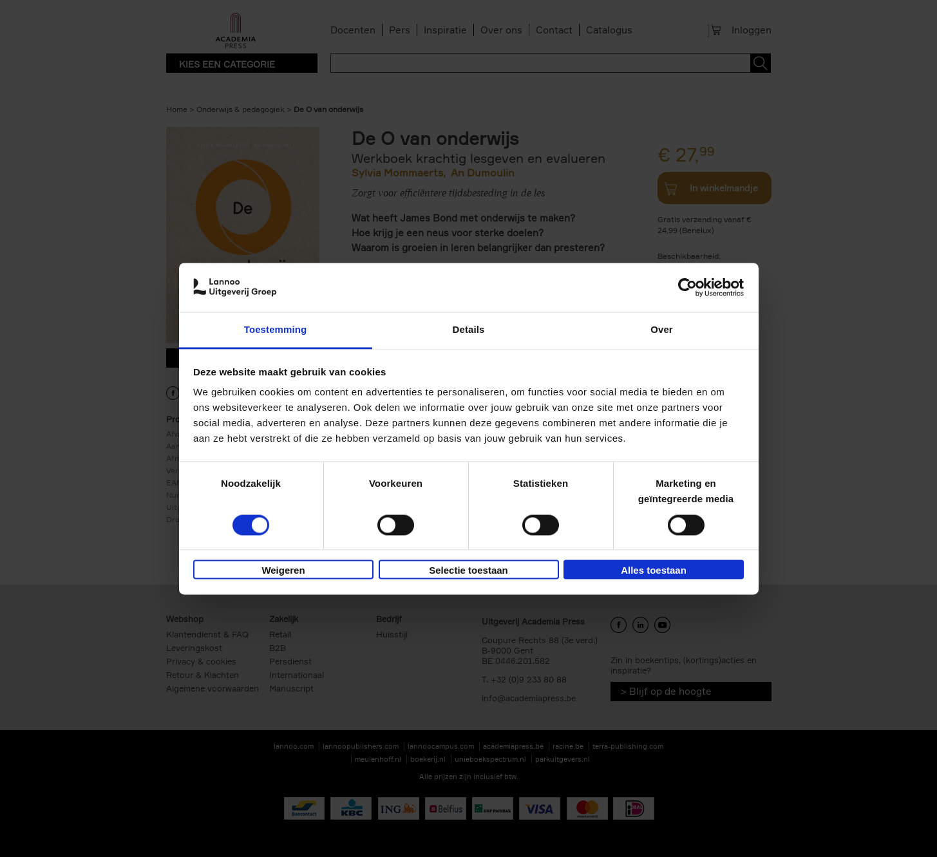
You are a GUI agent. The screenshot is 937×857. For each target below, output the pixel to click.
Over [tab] (661, 330)
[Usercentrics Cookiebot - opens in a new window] (687, 287)
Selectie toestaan (468, 570)
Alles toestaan (653, 570)
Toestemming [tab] (275, 330)
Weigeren (283, 570)
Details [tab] (469, 330)
